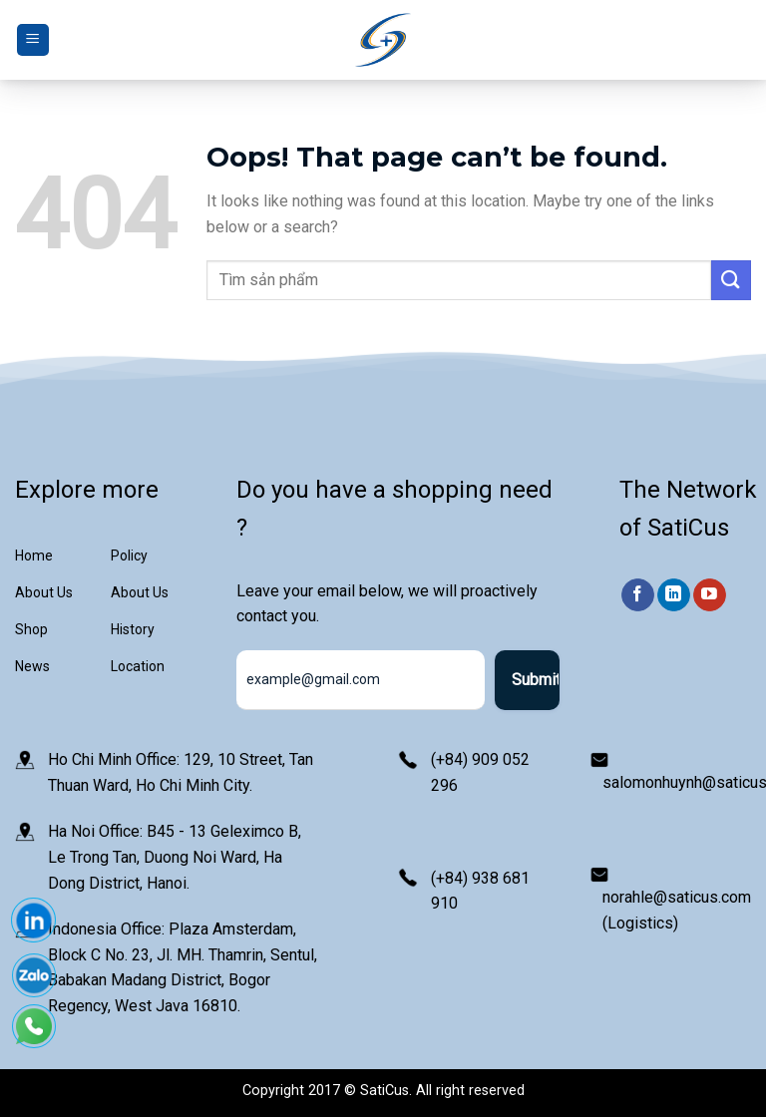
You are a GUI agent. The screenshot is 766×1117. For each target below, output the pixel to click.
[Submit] (731, 279)
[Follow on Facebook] (637, 595)
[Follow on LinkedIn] (673, 595)
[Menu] (33, 40)
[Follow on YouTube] (709, 595)
